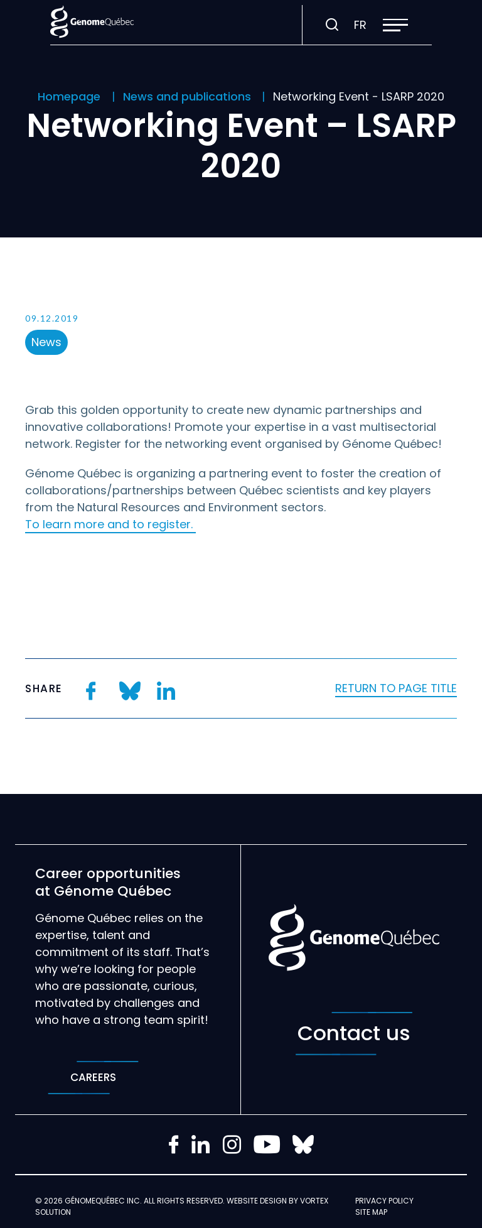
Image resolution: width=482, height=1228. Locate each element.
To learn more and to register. (110, 524)
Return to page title (396, 688)
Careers (93, 1077)
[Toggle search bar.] (332, 25)
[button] (395, 25)
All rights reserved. (184, 1200)
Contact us (354, 1033)
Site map (371, 1212)
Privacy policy (384, 1200)
